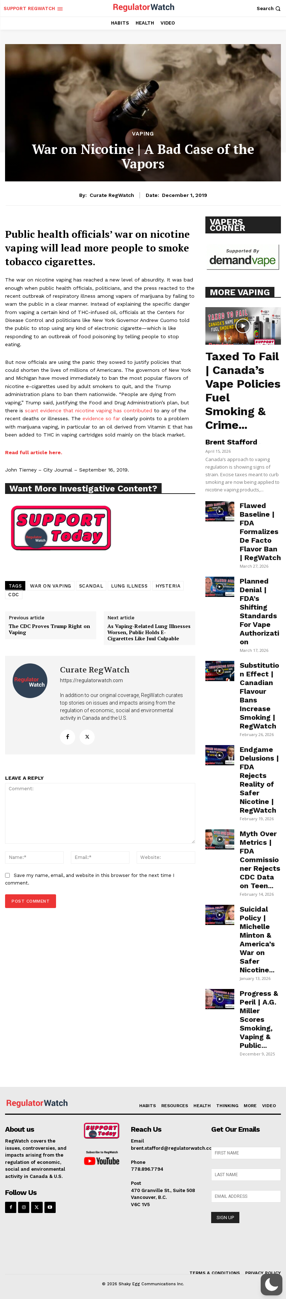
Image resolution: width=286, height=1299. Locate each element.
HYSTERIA (167, 586)
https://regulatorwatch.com (91, 680)
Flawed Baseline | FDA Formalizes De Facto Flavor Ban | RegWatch (260, 531)
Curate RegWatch (112, 195)
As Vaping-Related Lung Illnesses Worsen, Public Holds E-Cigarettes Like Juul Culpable (149, 632)
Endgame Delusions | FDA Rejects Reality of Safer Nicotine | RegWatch (259, 779)
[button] (269, 8)
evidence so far (101, 418)
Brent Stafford (231, 442)
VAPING (143, 134)
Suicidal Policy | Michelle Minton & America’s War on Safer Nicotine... (257, 939)
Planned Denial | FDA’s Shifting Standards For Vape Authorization (259, 611)
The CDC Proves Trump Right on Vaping (49, 629)
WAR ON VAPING (50, 586)
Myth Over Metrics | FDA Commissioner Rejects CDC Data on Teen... (260, 859)
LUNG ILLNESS (129, 586)
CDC (13, 594)
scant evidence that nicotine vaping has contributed (88, 410)
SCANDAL (91, 586)
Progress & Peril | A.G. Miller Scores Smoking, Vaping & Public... (259, 1019)
